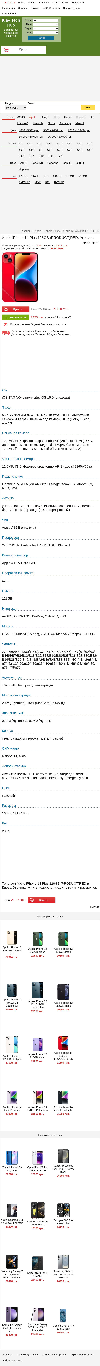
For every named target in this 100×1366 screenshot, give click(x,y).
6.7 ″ (31, 156)
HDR (38, 182)
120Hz (23, 176)
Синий (80, 162)
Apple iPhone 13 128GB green (63, 950)
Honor (67, 117)
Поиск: (31, 103)
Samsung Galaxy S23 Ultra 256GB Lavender (37, 1327)
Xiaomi (79, 123)
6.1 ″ (49, 149)
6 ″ (40, 149)
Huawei (80, 117)
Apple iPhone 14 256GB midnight (63, 1109)
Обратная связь (12, 1360)
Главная (8, 1354)
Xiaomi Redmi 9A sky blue (12, 1169)
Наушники (78, 2)
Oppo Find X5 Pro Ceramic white (37, 1169)
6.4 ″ (79, 149)
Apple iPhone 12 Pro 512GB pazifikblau (37, 1004)
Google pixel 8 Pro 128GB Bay (63, 1327)
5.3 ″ (49, 143)
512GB (82, 176)
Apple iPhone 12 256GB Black (63, 1004)
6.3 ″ (69, 149)
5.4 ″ (59, 143)
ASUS (21, 117)
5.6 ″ (79, 143)
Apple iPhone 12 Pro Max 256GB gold (12, 950)
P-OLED (59, 182)
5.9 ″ (31, 149)
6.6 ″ (21, 156)
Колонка (44, 2)
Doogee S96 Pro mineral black (63, 1222)
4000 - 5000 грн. (29, 130)
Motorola (38, 123)
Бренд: (11, 117)
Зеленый (37, 162)
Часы (21, 2)
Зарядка (23, 8)
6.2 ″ (59, 149)
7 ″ (60, 156)
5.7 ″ (89, 143)
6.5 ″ (89, 149)
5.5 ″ (69, 143)
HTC (57, 117)
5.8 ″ (21, 149)
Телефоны (8, 2)
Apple (32, 117)
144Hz (35, 176)
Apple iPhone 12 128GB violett (37, 1056)
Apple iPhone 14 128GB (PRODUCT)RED (63, 1055)
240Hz (57, 176)
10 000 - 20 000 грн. (31, 136)
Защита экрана (72, 8)
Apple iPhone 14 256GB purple (12, 1109)
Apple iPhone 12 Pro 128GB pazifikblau (12, 1002)
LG (91, 117)
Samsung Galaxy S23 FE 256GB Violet (12, 1328)
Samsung (65, 123)
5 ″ (20, 143)
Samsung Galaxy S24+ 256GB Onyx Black (63, 1169)
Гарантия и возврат (82, 1354)
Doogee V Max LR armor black (37, 1223)
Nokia (51, 123)
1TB (46, 176)
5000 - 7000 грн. (53, 130)
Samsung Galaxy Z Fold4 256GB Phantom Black (12, 1274)
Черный (24, 169)
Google (45, 117)
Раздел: (9, 103)
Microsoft (22, 123)
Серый (67, 162)
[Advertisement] (50, 78)
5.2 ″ (39, 143)
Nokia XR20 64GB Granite (37, 1274)
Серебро (52, 162)
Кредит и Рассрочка (54, 1354)
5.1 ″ (29, 143)
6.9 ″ (51, 156)
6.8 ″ (41, 156)
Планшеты (8, 8)
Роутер (36, 8)
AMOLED (24, 182)
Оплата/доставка (28, 1354)
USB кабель (9, 13)
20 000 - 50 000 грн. (60, 136)
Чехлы (32, 2)
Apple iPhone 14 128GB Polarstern (37, 1109)
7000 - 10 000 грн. (79, 130)
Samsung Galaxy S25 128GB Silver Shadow (63, 1274)
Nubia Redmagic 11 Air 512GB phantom (12, 1221)
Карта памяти (60, 2)
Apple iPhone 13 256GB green (37, 950)
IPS (47, 182)
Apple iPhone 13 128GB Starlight (12, 1058)
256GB (69, 176)
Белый (23, 162)
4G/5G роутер (51, 8)
